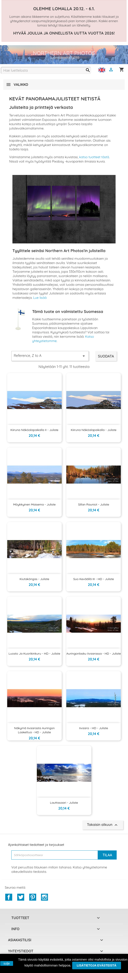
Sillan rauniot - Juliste (93, 504)
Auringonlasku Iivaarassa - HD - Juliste (93, 653)
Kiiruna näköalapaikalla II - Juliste (34, 430)
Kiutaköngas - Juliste (34, 579)
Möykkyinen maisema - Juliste (34, 504)
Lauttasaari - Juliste (64, 803)
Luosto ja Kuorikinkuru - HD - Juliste (34, 653)
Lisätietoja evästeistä (96, 965)
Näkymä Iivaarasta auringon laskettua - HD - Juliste (34, 730)
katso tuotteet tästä (94, 157)
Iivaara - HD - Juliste (93, 728)
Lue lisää (39, 298)
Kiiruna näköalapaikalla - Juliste (93, 430)
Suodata (106, 356)
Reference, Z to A (50, 356)
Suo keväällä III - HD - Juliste (93, 579)
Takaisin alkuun (103, 825)
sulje (6, 963)
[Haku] (46, 70)
